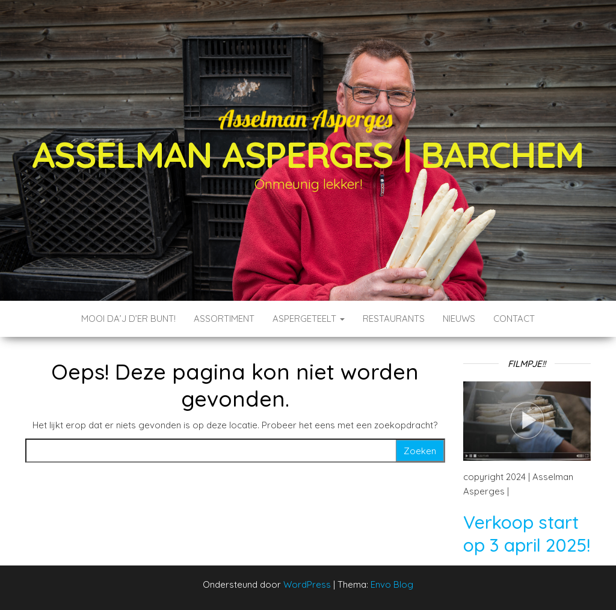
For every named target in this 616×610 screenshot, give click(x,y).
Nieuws (459, 318)
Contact (514, 318)
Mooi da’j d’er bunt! (128, 318)
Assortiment (224, 318)
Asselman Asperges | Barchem (308, 154)
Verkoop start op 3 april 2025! (526, 533)
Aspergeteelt (309, 318)
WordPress (307, 584)
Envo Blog (392, 584)
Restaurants (394, 318)
